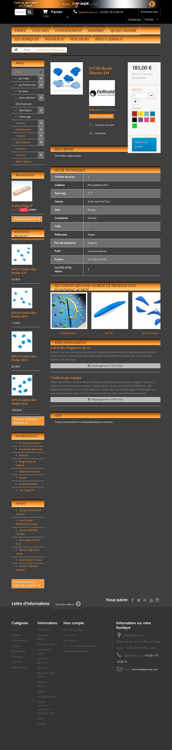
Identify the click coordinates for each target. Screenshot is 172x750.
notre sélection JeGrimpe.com (26, 101)
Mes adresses (70, 640)
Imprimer (100, 133)
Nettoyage (24, 116)
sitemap (41, 724)
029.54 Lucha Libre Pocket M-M (24, 401)
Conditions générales (30, 449)
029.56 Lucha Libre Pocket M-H (24, 314)
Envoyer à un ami (104, 125)
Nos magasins (26, 490)
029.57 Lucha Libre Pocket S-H (24, 271)
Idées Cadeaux (108, 39)
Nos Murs (79, 39)
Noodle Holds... (69, 333)
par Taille (23, 78)
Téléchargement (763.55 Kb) (105, 365)
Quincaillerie (123, 30)
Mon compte (73, 623)
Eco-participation (27, 484)
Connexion (134, 19)
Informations (26, 436)
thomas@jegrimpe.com (145, 669)
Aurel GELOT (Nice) (30, 560)
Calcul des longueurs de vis (70, 348)
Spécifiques (25, 110)
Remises (23, 455)
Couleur (137, 108)
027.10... (109, 333)
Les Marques (27, 39)
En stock (23, 91)
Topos (20, 503)
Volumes (40, 30)
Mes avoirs (69, 635)
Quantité (137, 89)
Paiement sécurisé (28, 471)
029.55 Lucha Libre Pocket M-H (24, 358)
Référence (95, 110)
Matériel (96, 30)
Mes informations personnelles (80, 646)
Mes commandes (73, 629)
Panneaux (54, 39)
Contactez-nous (149, 11)
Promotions (25, 175)
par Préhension (27, 85)
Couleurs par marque (66, 378)
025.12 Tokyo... (150, 333)
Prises (20, 30)
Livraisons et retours (29, 443)
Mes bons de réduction (76, 651)
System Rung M (22, 206)
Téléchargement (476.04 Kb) (105, 399)
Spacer (22, 477)
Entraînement (68, 30)
